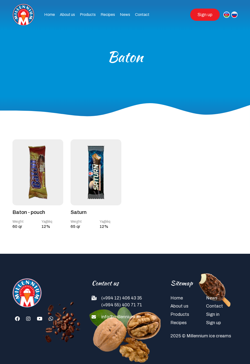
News (125, 14)
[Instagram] (28, 318)
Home (49, 14)
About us (67, 14)
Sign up (205, 14)
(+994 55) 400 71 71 (121, 304)
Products (88, 14)
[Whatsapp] (51, 318)
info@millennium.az (121, 316)
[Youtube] (39, 318)
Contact (142, 14)
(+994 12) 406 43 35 (121, 298)
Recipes (108, 14)
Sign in (212, 314)
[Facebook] (17, 318)
